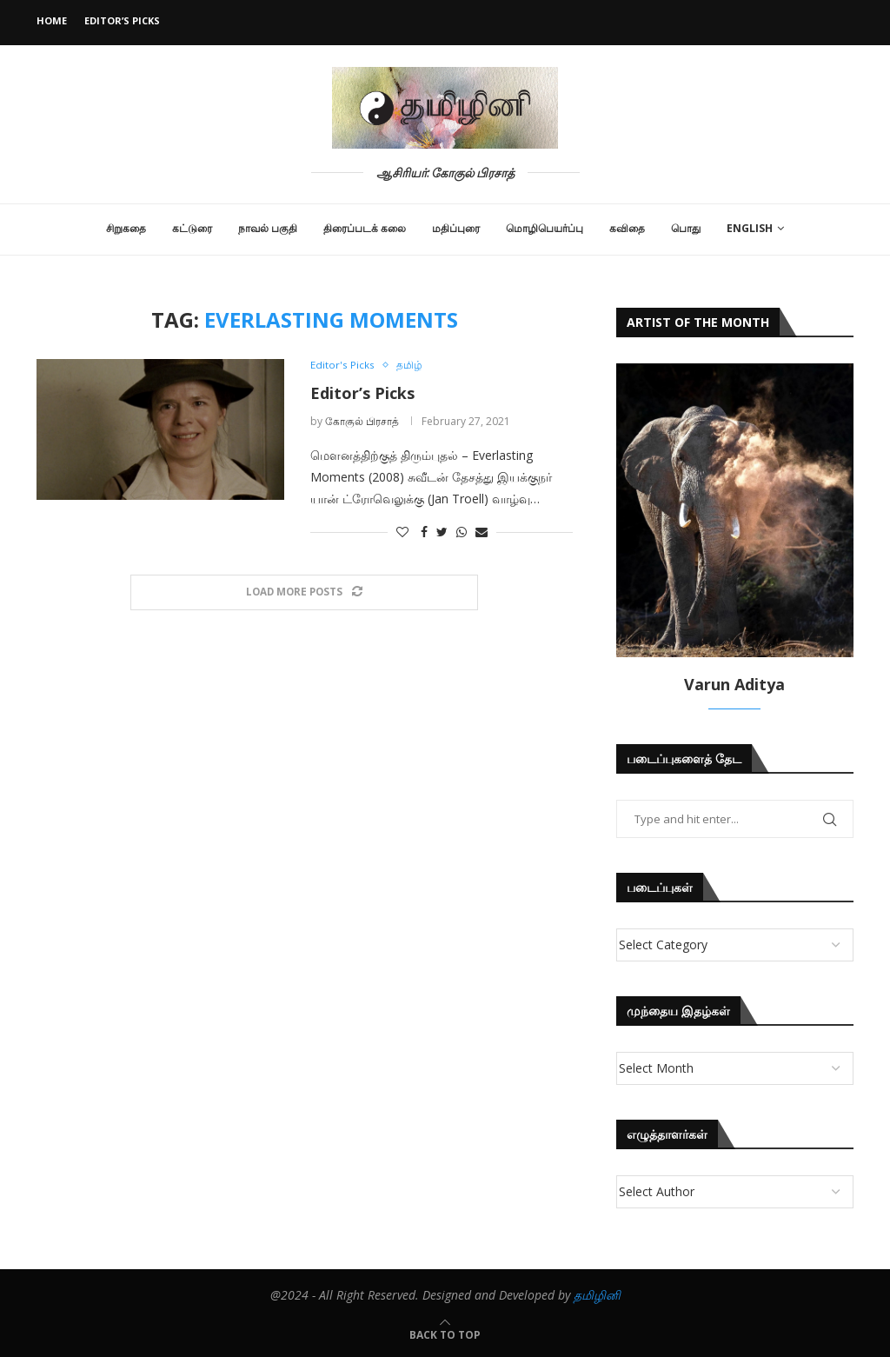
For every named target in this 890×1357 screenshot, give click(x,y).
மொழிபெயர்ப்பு (544, 228)
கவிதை (627, 228)
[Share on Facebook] (424, 532)
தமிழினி (597, 1295)
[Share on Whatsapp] (461, 532)
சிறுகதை (126, 228)
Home (52, 20)
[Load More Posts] (304, 593)
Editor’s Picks (122, 20)
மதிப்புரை (456, 228)
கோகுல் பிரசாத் (362, 421)
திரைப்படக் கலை (364, 228)
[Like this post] (402, 532)
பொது (686, 228)
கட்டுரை (192, 228)
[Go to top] (445, 1334)
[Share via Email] (481, 532)
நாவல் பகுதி (267, 228)
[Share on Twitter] (442, 532)
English (750, 228)
